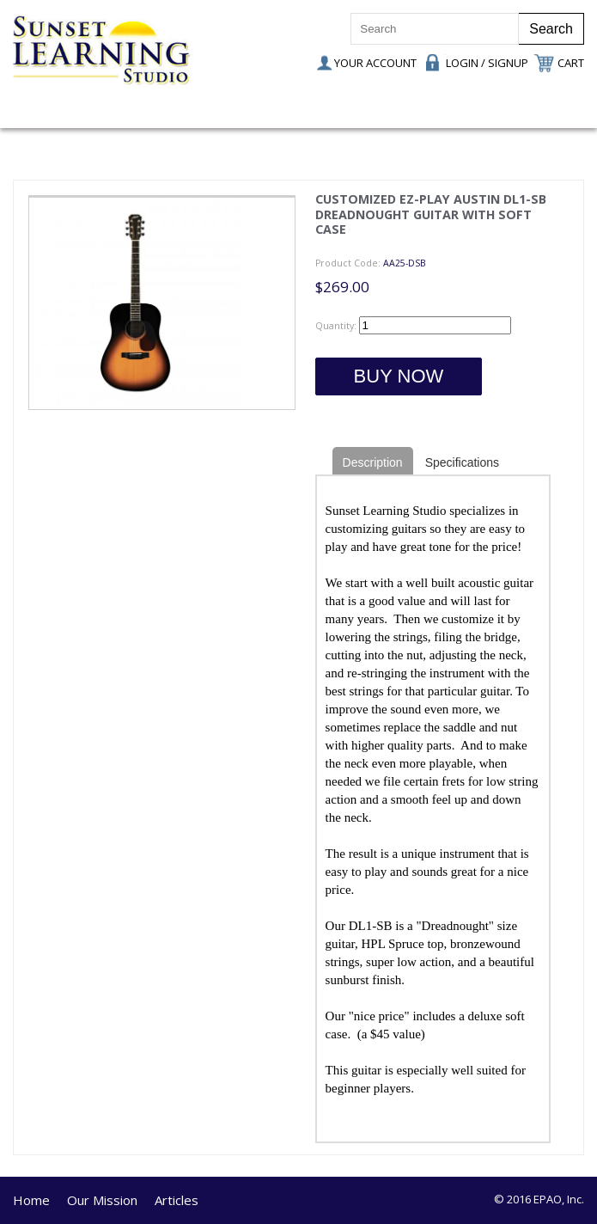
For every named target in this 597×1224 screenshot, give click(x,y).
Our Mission (102, 1200)
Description (373, 462)
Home (31, 1200)
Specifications (462, 462)
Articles (176, 1200)
